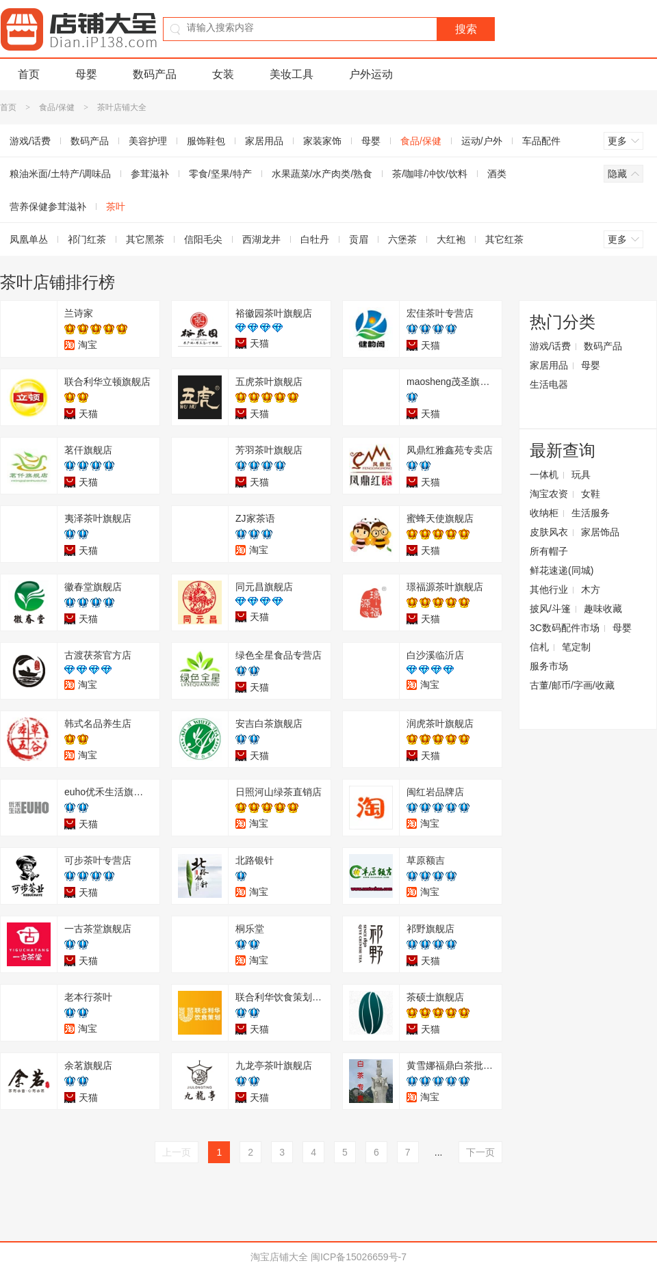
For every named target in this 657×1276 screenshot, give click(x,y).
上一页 (176, 1152)
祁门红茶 (87, 239)
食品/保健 (56, 107)
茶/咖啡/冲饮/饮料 (429, 173)
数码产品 (155, 74)
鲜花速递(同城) (561, 570)
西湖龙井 (261, 239)
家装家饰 (322, 140)
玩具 (581, 474)
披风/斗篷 (550, 608)
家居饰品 (600, 532)
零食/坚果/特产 (220, 173)
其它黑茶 (145, 239)
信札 (539, 646)
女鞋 (590, 493)
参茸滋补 (150, 173)
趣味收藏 (603, 608)
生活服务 (590, 512)
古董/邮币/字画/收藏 (572, 685)
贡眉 (358, 239)
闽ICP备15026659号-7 (359, 1256)
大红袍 (451, 239)
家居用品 (264, 140)
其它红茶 (504, 239)
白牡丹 (314, 239)
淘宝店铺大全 (279, 1256)
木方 (590, 589)
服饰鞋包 (206, 140)
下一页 (480, 1152)
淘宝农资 (549, 493)
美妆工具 (291, 74)
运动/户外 (481, 140)
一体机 (544, 474)
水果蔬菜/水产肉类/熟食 (322, 173)
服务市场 (549, 666)
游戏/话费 (550, 346)
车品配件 (541, 140)
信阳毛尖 (203, 239)
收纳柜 (544, 512)
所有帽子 (549, 551)
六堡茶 (402, 239)
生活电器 (549, 384)
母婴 (86, 74)
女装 (223, 74)
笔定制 (576, 646)
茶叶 (115, 206)
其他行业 (549, 589)
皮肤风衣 (549, 532)
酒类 (496, 173)
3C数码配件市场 (565, 627)
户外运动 (371, 74)
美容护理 (148, 140)
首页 (29, 74)
